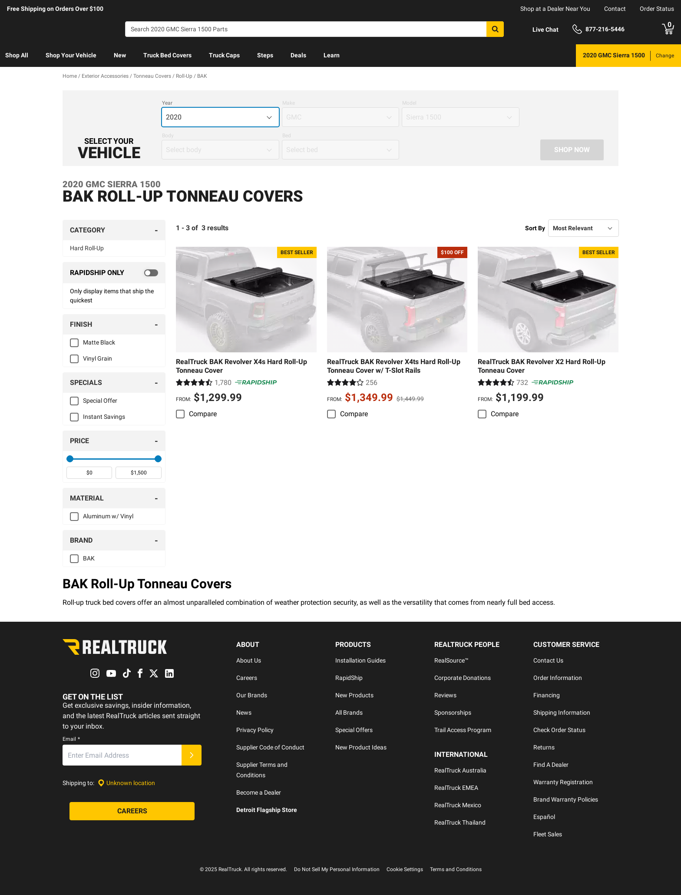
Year (167, 103)
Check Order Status (559, 729)
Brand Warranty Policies (565, 799)
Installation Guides (360, 660)
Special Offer (100, 400)
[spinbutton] (89, 473)
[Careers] (132, 811)
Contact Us (548, 660)
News (243, 712)
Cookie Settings (405, 869)
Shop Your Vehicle (71, 55)
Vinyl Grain (97, 358)
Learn (332, 55)
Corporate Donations (462, 677)
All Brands (349, 712)
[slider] (69, 458)
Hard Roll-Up (87, 248)
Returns (544, 747)
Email (71, 739)
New (120, 55)
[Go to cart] (668, 29)
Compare (203, 414)
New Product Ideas (361, 747)
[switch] (114, 273)
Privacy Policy (255, 729)
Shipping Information (561, 712)
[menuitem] (16, 55)
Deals (298, 55)
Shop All (16, 55)
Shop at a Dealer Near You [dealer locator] (555, 8)
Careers (246, 677)
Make (288, 103)
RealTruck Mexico (457, 805)
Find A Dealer (551, 764)
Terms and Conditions (456, 869)
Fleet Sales (547, 834)
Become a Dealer (258, 792)
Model (409, 103)
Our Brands (251, 695)
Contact (615, 8)
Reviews (445, 695)
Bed (286, 136)
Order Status (657, 8)
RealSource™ (451, 660)
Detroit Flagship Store (266, 809)
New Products (354, 695)
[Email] (122, 755)
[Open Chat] (538, 29)
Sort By (535, 228)
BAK (89, 558)
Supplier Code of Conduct (270, 747)
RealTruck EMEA (456, 787)
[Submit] (192, 755)
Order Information (557, 677)
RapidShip (349, 677)
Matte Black (99, 342)
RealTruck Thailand (460, 822)
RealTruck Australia (460, 770)
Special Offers (354, 729)
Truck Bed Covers (167, 55)
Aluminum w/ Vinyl (108, 516)
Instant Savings (104, 416)
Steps (265, 55)
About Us (248, 660)
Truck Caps (224, 55)
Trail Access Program (462, 729)
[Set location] (126, 783)
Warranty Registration (563, 782)
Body (168, 136)
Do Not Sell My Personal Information (337, 869)
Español (544, 816)
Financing (546, 695)
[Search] (314, 29)
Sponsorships (452, 712)
